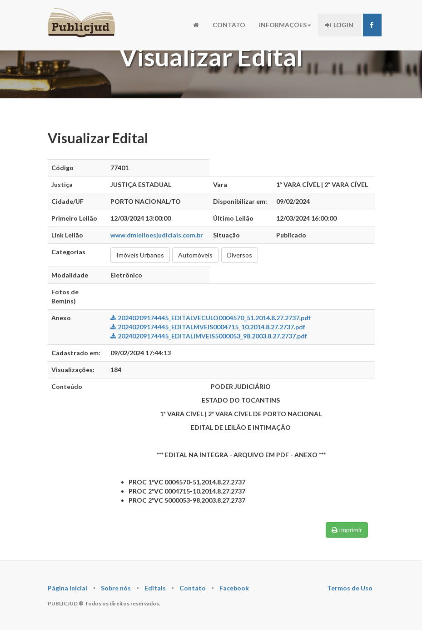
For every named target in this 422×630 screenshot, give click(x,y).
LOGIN (339, 25)
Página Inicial (67, 588)
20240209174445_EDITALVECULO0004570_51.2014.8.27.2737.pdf (210, 318)
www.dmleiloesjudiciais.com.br (156, 235)
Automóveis (195, 255)
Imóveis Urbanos (140, 255)
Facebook (234, 588)
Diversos (239, 255)
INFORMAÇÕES (285, 25)
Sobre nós (116, 588)
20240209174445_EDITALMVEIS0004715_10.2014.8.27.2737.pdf (207, 327)
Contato (192, 588)
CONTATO (229, 25)
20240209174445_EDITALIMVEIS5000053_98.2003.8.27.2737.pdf (208, 336)
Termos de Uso (349, 588)
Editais (155, 588)
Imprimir (347, 530)
